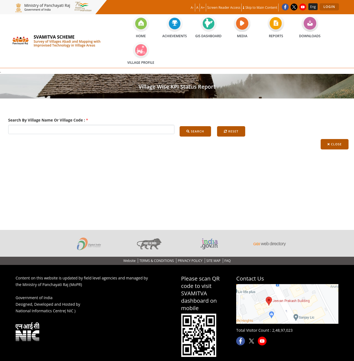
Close (334, 144)
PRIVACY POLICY (190, 260)
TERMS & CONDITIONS (157, 260)
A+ (203, 7)
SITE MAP (213, 260)
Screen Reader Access (223, 7)
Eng (313, 6)
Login (329, 6)
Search (195, 131)
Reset (231, 131)
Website (129, 260)
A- (192, 7)
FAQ (227, 260)
